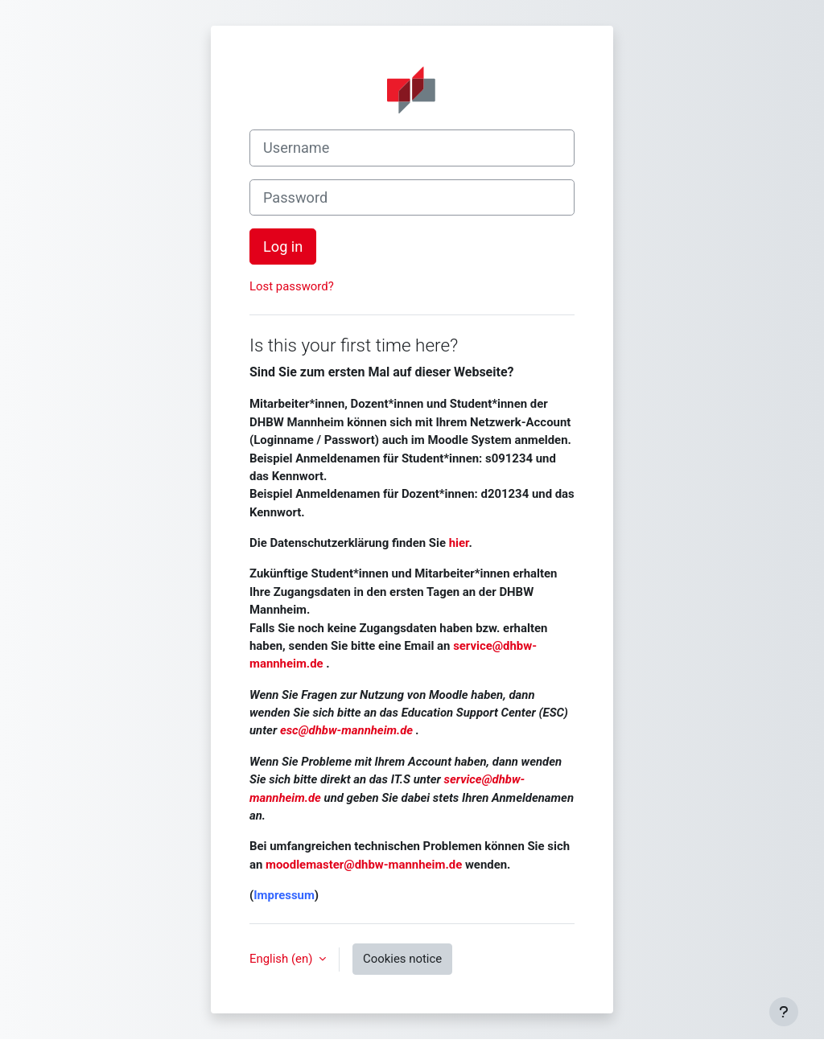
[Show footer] (783, 1011)
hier (459, 543)
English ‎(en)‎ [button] (282, 958)
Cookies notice (402, 958)
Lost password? (291, 286)
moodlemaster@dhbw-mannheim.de (364, 864)
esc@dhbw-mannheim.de (346, 730)
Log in (283, 246)
